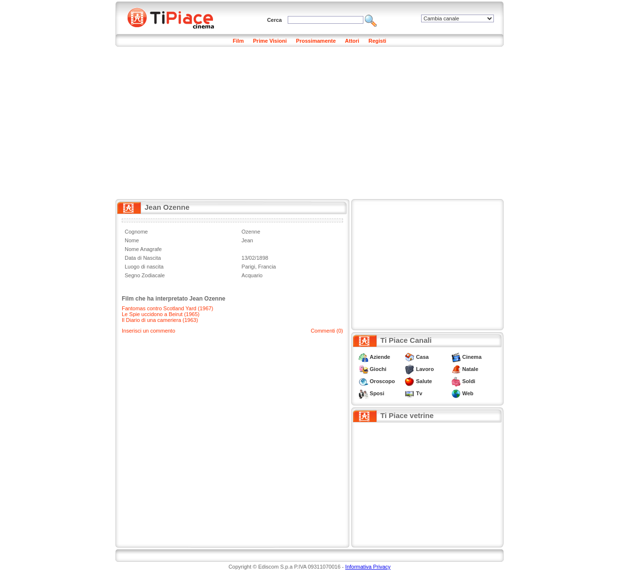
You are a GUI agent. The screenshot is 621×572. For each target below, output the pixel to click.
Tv (419, 393)
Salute (424, 381)
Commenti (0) (326, 331)
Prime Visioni (270, 41)
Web (468, 393)
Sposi (377, 393)
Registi (377, 41)
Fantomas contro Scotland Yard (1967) (167, 308)
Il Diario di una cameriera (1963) (160, 320)
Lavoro (425, 369)
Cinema (472, 357)
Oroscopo (382, 381)
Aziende (380, 357)
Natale (470, 369)
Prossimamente (316, 41)
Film (238, 41)
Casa (422, 357)
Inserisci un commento (148, 331)
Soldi (468, 381)
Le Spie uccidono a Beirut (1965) (160, 314)
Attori (352, 41)
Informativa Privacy (368, 567)
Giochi (378, 369)
